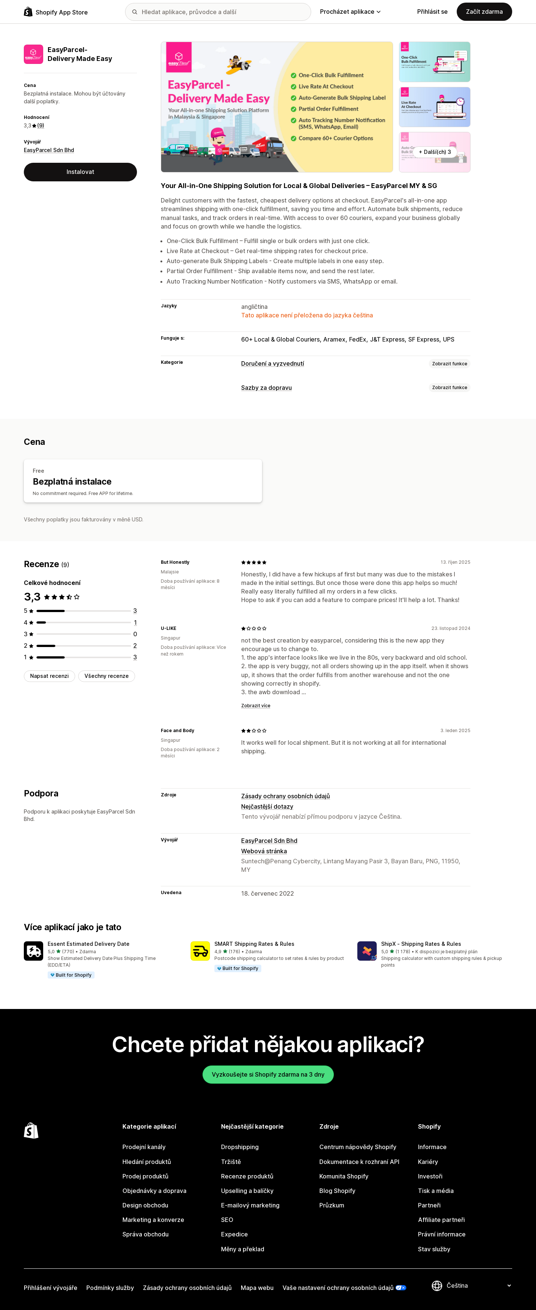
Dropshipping (240, 1147)
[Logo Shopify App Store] (56, 12)
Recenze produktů (247, 1176)
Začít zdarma (484, 11)
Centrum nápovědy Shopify (357, 1147)
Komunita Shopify (343, 1176)
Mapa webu (257, 1287)
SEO (227, 1219)
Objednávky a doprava (154, 1190)
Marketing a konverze (153, 1219)
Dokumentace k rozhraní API (359, 1161)
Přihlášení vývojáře (50, 1287)
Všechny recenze (106, 676)
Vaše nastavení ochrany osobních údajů (338, 1287)
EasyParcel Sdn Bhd (49, 150)
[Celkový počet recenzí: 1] (135, 622)
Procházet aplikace (350, 11)
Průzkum (331, 1205)
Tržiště (231, 1161)
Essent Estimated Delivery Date (89, 944)
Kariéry (428, 1161)
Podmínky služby (110, 1287)
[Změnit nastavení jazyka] (478, 1285)
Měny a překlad (242, 1249)
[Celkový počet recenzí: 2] (135, 645)
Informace (432, 1147)
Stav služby (434, 1249)
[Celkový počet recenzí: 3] (135, 610)
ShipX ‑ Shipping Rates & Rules (421, 944)
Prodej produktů (145, 1176)
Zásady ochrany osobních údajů (285, 796)
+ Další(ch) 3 (435, 152)
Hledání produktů (146, 1161)
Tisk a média (436, 1190)
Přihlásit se (432, 11)
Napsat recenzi (49, 676)
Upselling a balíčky (247, 1190)
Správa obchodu (145, 1234)
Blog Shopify (337, 1190)
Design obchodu (145, 1205)
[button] (101, 960)
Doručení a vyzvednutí (272, 363)
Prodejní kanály (144, 1147)
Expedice (234, 1234)
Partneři (429, 1205)
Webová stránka (264, 851)
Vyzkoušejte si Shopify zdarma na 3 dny (268, 1074)
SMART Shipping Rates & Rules (254, 944)
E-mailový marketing (250, 1205)
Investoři (430, 1176)
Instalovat (80, 171)
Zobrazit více (255, 705)
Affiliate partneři (441, 1219)
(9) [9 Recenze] (40, 125)
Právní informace (442, 1234)
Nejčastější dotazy (267, 806)
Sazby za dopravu (266, 387)
